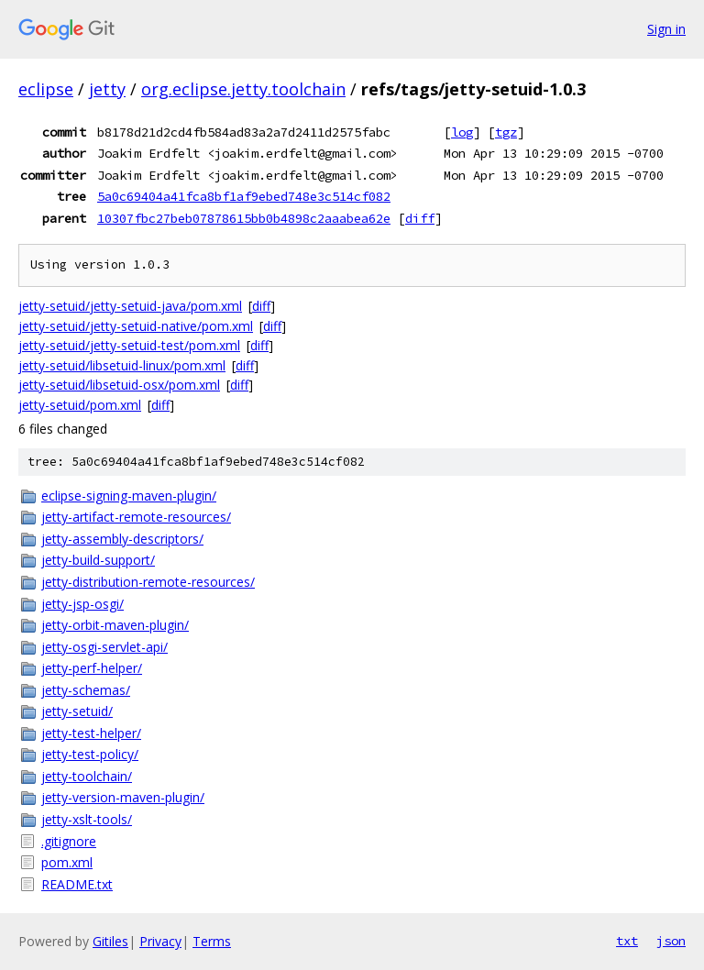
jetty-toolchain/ (86, 776)
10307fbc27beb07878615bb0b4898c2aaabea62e (243, 218)
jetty (107, 89)
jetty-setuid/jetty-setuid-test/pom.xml (129, 345)
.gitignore (68, 841)
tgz (506, 132)
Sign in (666, 29)
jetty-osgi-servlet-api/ (104, 647)
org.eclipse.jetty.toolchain (243, 89)
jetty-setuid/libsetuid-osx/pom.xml (119, 384)
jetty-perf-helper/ (91, 668)
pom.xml (67, 862)
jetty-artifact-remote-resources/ (136, 516)
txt (627, 940)
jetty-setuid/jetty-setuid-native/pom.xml (135, 326)
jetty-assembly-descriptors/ (122, 538)
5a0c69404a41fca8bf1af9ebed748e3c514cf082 (243, 196)
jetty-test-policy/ (89, 754)
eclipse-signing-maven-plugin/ (128, 495)
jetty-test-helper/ (91, 733)
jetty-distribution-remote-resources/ (148, 581)
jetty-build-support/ (98, 559)
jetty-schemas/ (85, 690)
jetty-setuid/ (77, 711)
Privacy (160, 941)
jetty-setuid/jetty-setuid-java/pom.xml (130, 305)
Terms (211, 941)
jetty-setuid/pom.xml (79, 404)
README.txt (77, 884)
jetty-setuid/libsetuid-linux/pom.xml (122, 365)
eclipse (45, 89)
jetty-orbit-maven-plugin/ (115, 625)
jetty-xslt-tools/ (86, 819)
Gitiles (110, 941)
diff (419, 218)
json (671, 940)
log (462, 132)
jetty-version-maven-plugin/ (122, 797)
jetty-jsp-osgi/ (82, 603)
